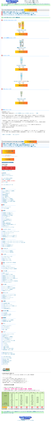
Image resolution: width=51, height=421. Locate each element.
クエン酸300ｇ (6, 196)
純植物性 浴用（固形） (7, 321)
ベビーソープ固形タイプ (7, 286)
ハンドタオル (5, 344)
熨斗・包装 (5, 329)
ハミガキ (35, 143)
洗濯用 (4, 143)
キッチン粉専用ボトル (7, 219)
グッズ (4, 331)
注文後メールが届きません (8, 170)
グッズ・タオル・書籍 (28, 14)
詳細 (37, 113)
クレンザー (5, 217)
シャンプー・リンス (6, 229)
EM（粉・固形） (6, 310)
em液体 (4, 301)
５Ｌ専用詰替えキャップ (7, 337)
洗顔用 (11, 143)
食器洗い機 (21, 13)
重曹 (17, 13)
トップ (4, 10)
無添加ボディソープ (7, 296)
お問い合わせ (5, 363)
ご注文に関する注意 (7, 356)
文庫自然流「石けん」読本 (8, 349)
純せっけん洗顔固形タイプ (8, 245)
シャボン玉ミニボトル (7, 282)
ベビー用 (14, 13)
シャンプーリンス (29, 143)
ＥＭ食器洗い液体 (6, 303)
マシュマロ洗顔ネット (7, 339)
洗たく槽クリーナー (7, 197)
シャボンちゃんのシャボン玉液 (9, 340)
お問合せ (34, 4)
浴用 (14, 143)
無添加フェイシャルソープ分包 (9, 275)
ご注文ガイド (17, 4)
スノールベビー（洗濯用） (8, 289)
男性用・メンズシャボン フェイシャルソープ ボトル (13, 241)
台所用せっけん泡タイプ (7, 212)
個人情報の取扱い (6, 361)
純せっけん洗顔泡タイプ (7, 246)
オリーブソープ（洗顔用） (8, 250)
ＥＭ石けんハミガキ (7, 315)
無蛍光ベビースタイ (7, 290)
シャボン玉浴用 (6, 208)
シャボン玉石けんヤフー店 (8, 184)
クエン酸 (32, 13)
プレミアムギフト (6, 328)
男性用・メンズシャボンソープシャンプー (11, 231)
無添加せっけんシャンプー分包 (9, 277)
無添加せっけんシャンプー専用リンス (10, 278)
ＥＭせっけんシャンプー (7, 304)
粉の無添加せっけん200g (8, 215)
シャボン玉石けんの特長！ (8, 178)
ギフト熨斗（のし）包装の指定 (9, 354)
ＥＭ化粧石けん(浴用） (7, 314)
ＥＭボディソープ (6, 298)
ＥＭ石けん (5, 13)
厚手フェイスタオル (7, 341)
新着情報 (4, 172)
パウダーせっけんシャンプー (8, 232)
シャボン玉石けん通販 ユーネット (8, 152)
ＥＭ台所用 (5, 202)
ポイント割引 (5, 182)
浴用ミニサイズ (6, 273)
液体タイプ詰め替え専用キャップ (9, 224)
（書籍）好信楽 (6, 347)
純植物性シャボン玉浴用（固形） (9, 201)
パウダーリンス (6, 234)
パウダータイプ (6, 243)
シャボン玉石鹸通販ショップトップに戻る (25, 420)
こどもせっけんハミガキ (21, 30)
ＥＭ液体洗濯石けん (7, 308)
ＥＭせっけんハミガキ (21, 98)
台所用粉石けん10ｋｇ (7, 220)
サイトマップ (40, 4)
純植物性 (23, 143)
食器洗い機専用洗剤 (7, 223)
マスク (34, 14)
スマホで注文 (8, 159)
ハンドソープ (5, 14)
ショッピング (23, 4)
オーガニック (11, 14)
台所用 (7, 143)
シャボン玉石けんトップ (8, 4)
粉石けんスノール (6, 192)
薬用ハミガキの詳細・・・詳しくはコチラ (11, 134)
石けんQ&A (29, 4)
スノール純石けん (6, 193)
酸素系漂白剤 (27, 13)
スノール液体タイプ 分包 (8, 274)
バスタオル (5, 343)
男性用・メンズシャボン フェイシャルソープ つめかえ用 (14, 242)
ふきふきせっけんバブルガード (9, 267)
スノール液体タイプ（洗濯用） (9, 190)
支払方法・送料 (6, 359)
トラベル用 (17, 14)
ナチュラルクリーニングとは (8, 227)
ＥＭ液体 (9, 13)
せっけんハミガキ (17, 81)
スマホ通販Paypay (30, 10)
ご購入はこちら (21, 34)
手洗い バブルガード (7, 266)
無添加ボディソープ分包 (7, 279)
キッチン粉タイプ (6, 216)
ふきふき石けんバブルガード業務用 (10, 268)
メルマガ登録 (20, 10)
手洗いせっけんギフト (6, 174)
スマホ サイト (47, 4)
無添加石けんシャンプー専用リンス (10, 236)
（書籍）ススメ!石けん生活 (8, 348)
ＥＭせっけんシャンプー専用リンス (10, 305)
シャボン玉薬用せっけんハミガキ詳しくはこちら (24, 113)
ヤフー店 (5, 5)
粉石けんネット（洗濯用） (8, 198)
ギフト (21, 14)
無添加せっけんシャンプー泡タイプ (10, 235)
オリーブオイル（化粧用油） (8, 252)
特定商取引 (7, 360)
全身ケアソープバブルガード (7, 175)
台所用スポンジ (6, 225)
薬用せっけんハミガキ (21, 47)
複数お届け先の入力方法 (7, 352)
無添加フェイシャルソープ (8, 297)
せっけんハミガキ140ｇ (21, 65)
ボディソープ (18, 143)
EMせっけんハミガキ (7, 259)
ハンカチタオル (6, 345)
